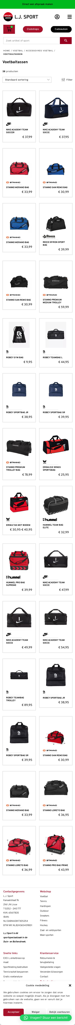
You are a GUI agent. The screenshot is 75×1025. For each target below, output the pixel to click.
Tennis (43, 901)
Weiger (36, 1012)
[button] (70, 985)
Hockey (44, 925)
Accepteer (13, 1012)
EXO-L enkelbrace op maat (14, 960)
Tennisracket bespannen (15, 972)
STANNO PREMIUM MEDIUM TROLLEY (52, 301)
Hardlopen (45, 906)
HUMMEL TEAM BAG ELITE (53, 526)
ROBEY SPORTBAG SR (54, 412)
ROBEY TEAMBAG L (52, 357)
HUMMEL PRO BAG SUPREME (15, 584)
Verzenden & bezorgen (51, 972)
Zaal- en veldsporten (50, 930)
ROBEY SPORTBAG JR (17, 412)
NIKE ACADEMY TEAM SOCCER (17, 131)
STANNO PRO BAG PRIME (55, 865)
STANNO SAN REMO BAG (55, 187)
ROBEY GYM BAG (14, 357)
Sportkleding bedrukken (15, 967)
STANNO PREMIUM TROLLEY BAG (15, 469)
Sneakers (44, 915)
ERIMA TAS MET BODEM (18, 525)
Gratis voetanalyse (12, 976)
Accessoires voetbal (39, 50)
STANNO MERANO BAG (17, 187)
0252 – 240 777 (13, 908)
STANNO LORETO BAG (54, 810)
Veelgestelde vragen (50, 967)
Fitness (43, 920)
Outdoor (44, 911)
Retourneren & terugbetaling (47, 960)
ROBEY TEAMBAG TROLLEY (15, 699)
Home (6, 50)
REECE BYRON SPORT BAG (54, 243)
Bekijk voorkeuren (59, 1012)
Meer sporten (46, 935)
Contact (44, 976)
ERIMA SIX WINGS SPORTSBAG (52, 469)
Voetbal (18, 50)
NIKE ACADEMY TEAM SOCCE (54, 131)
